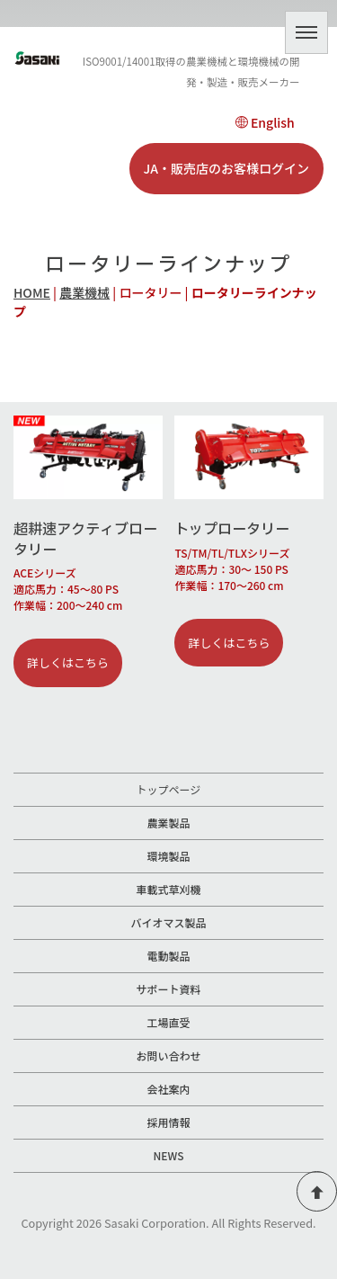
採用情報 (168, 1122)
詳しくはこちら (68, 662)
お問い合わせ (168, 1055)
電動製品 (168, 955)
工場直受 (168, 1022)
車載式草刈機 (168, 889)
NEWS (169, 1155)
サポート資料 (168, 989)
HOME (31, 292)
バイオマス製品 (168, 922)
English (265, 122)
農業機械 (84, 292)
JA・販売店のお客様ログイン (226, 168)
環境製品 (168, 855)
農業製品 (168, 822)
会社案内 (168, 1088)
